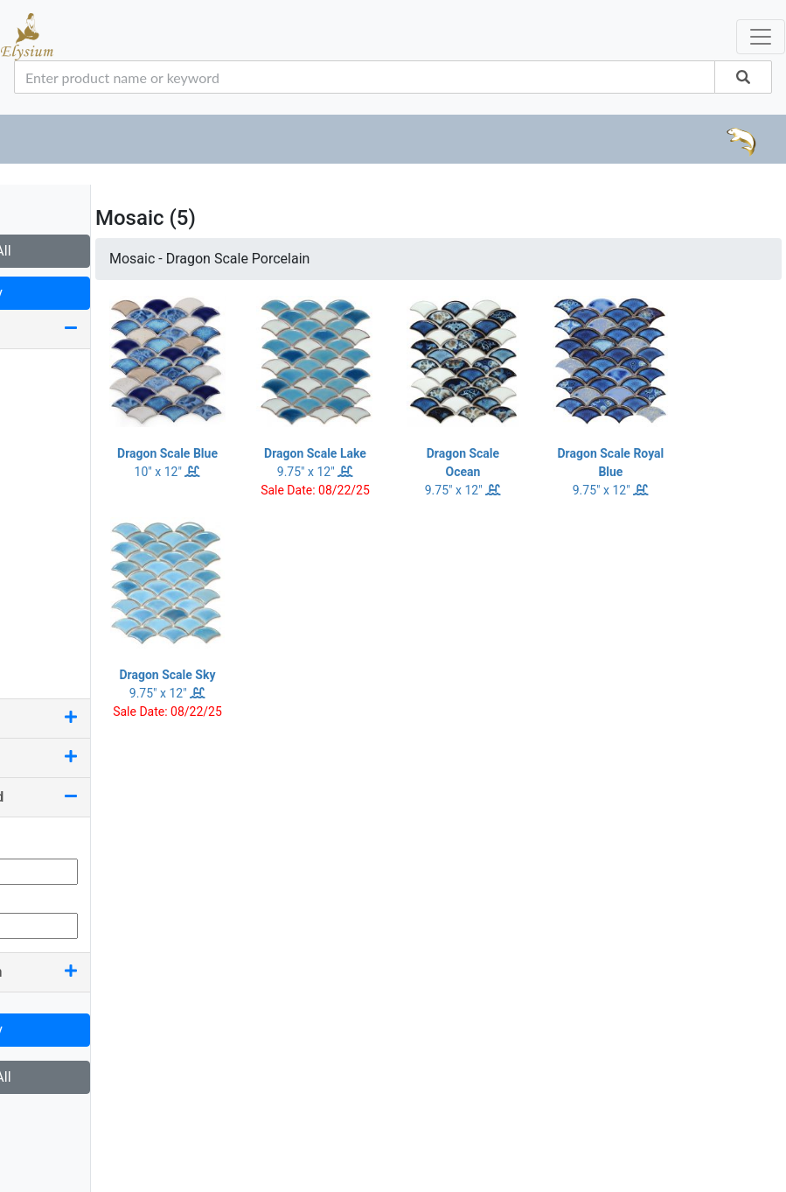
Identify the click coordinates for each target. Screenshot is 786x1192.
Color (105, 718)
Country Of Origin (105, 972)
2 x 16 (39, 512)
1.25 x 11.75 (58, 400)
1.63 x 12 (49, 428)
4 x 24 (39, 568)
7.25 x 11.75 (58, 624)
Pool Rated (105, 757)
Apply (104, 292)
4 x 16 (39, 540)
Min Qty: (38, 840)
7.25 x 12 (49, 652)
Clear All (104, 250)
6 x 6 (35, 596)
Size (105, 328)
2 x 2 (35, 456)
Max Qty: (40, 895)
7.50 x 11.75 (58, 680)
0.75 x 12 (49, 372)
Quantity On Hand (105, 797)
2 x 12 (39, 484)
